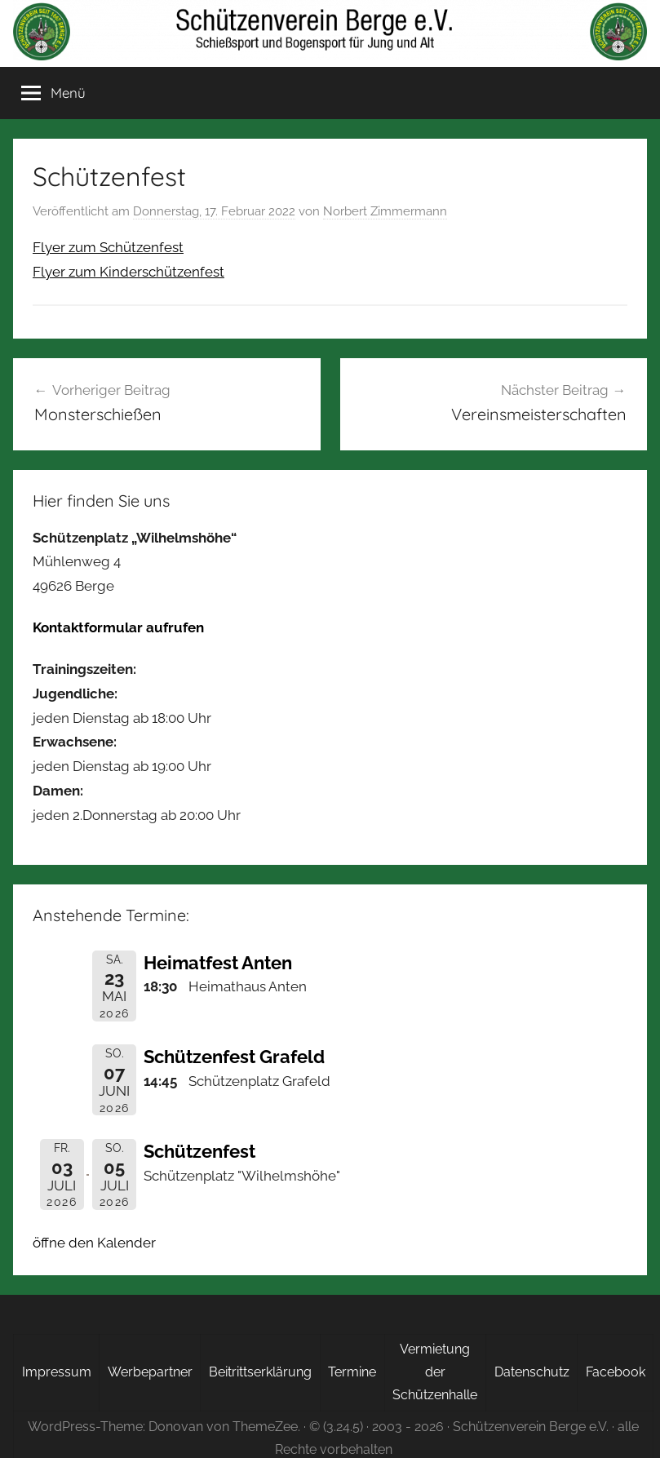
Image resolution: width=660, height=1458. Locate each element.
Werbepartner (150, 1372)
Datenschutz (531, 1372)
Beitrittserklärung (260, 1372)
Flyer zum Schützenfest (108, 247)
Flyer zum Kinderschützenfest (128, 272)
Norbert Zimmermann (385, 211)
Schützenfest (199, 1151)
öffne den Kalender (94, 1242)
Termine (352, 1372)
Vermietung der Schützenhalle (434, 1372)
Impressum (56, 1372)
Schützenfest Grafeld (234, 1056)
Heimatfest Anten (218, 962)
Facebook (615, 1372)
